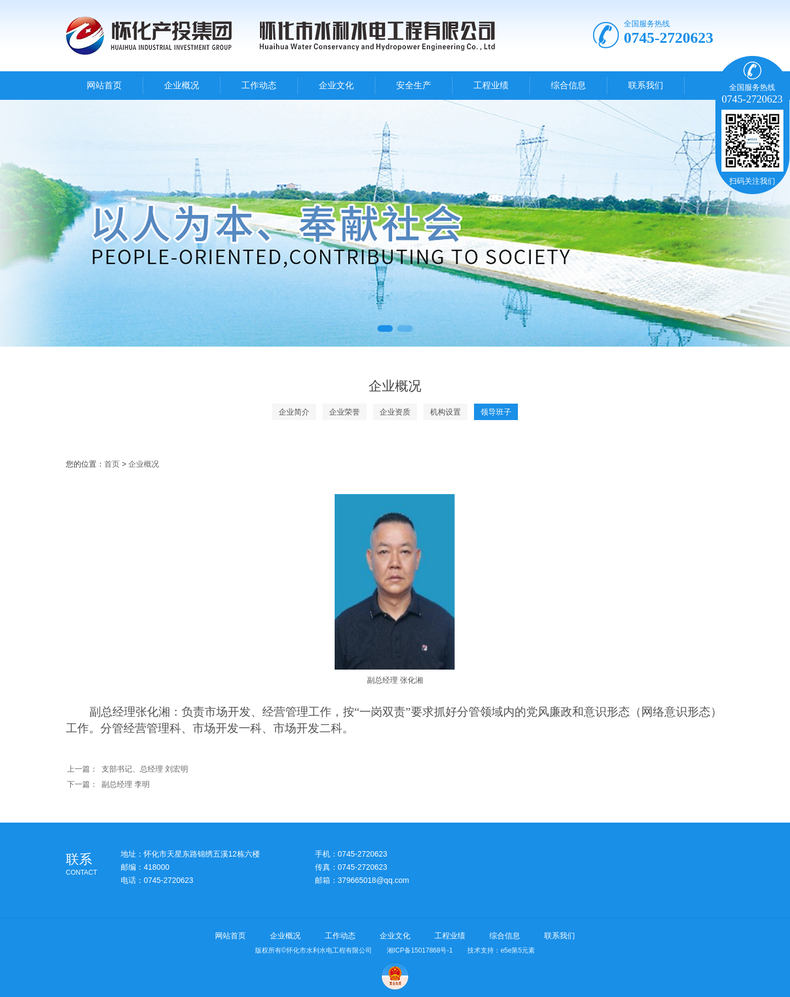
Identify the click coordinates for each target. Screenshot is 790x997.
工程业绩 (491, 85)
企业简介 (294, 411)
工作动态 (258, 85)
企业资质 (395, 411)
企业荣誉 (344, 411)
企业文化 (336, 85)
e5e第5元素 (517, 950)
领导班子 (496, 411)
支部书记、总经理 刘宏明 (144, 768)
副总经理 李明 (125, 784)
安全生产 (413, 85)
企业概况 (181, 85)
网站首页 (104, 85)
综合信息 (568, 85)
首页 (112, 464)
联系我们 (645, 85)
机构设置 (445, 411)
